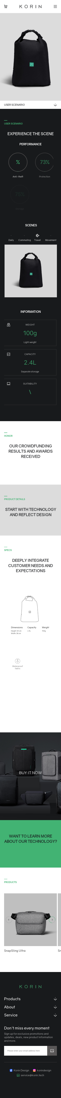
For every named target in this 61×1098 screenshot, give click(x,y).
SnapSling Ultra (15, 950)
